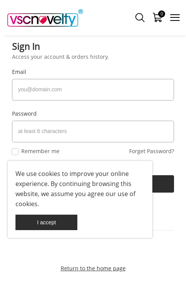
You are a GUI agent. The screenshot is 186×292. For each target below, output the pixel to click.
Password (24, 113)
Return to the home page (93, 268)
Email (19, 71)
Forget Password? (151, 151)
